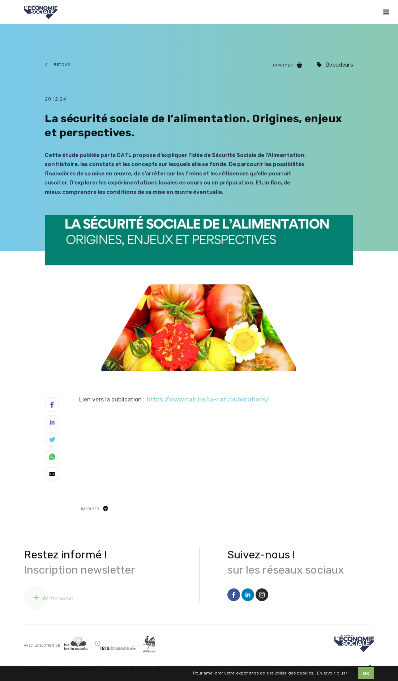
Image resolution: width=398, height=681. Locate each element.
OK (366, 675)
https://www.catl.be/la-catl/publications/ (208, 399)
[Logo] (354, 643)
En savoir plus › (332, 675)
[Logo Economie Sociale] (40, 12)
